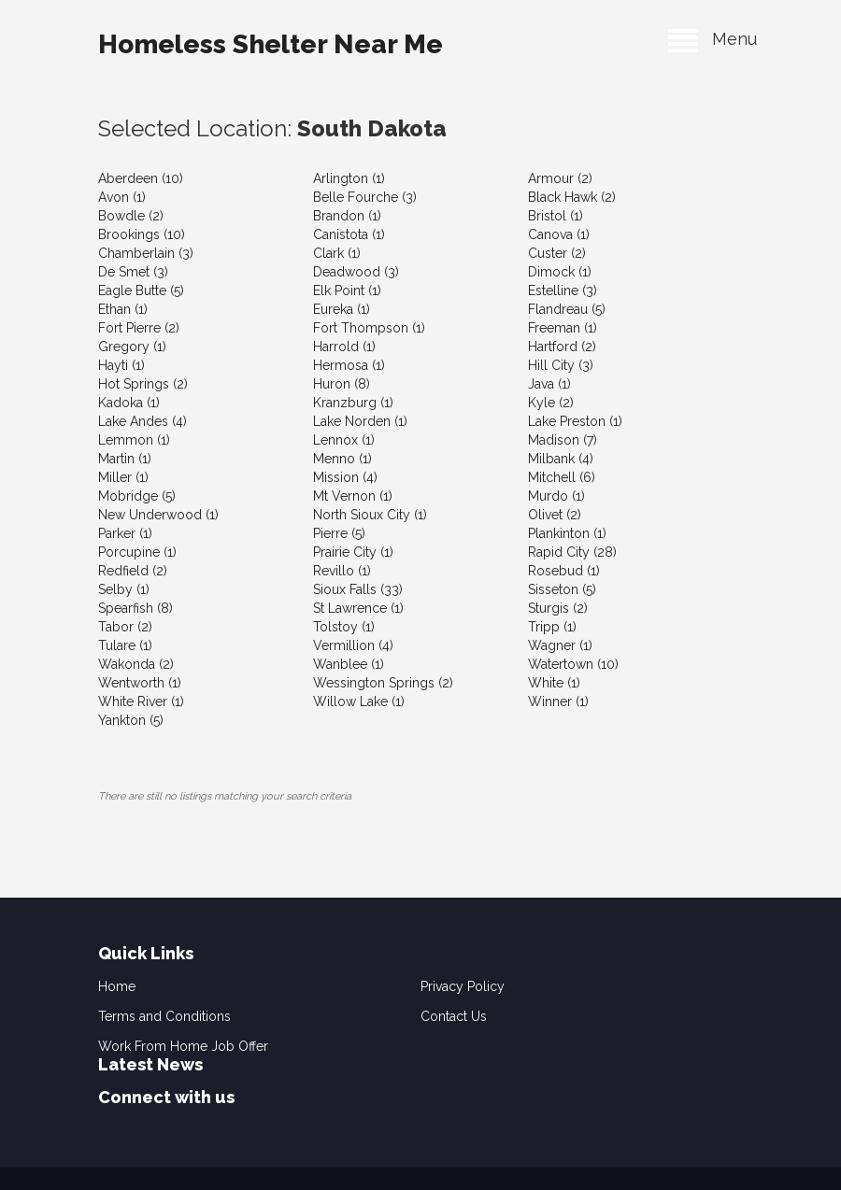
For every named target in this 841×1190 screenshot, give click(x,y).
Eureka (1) (341, 309)
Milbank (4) (560, 458)
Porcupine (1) (137, 552)
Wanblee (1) (348, 664)
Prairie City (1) (353, 552)
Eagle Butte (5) (141, 290)
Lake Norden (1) (360, 421)
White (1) (554, 682)
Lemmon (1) (134, 439)
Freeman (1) (562, 327)
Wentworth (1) (139, 682)
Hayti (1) (121, 365)
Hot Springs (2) (143, 383)
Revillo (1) (342, 570)
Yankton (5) (131, 720)
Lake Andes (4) (142, 421)
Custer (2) (557, 253)
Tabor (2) (125, 626)
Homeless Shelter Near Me (270, 44)
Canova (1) (559, 234)
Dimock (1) (560, 271)
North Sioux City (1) (370, 514)
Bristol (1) (555, 215)
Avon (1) (122, 197)
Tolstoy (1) (344, 626)
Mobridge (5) (137, 496)
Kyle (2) (551, 402)
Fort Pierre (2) (138, 327)
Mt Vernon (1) (352, 496)
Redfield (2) (132, 570)
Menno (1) (342, 458)
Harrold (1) (344, 346)
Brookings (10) (141, 234)
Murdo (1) (556, 496)
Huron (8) (341, 383)
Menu (712, 39)
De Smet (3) (133, 271)
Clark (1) (337, 253)
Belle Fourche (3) (365, 197)
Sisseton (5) (562, 589)
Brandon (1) (347, 215)
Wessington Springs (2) (383, 682)
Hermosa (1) (349, 365)
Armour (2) (560, 178)
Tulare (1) (125, 645)
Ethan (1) (123, 309)
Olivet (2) (554, 514)
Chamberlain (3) (145, 253)
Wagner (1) (560, 645)
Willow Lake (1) (359, 701)
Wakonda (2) (136, 664)
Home (116, 986)
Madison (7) (562, 439)
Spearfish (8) (135, 608)
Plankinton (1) (567, 533)
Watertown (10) (573, 664)
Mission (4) (345, 477)
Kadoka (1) (129, 402)
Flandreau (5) (567, 309)
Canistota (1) (349, 234)
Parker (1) (125, 533)
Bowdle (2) (131, 215)
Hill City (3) (560, 365)
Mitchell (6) (561, 477)
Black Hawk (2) (572, 197)
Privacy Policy (462, 986)
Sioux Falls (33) (358, 589)
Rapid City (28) (572, 552)
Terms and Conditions (164, 1016)
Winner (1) (558, 701)
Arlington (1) (349, 178)
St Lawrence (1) (358, 608)
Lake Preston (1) (575, 421)
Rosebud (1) (564, 570)
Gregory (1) (132, 346)
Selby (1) (124, 589)
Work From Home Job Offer (183, 1046)
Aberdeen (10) (140, 178)
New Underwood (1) (158, 514)
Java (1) (549, 383)
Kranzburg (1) (353, 402)
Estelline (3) (562, 290)
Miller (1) (123, 477)
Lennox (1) (344, 439)
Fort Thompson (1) (369, 327)
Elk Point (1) (347, 290)
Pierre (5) (339, 533)
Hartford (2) (562, 346)
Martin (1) (124, 458)
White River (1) (141, 701)
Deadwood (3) (356, 271)
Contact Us (453, 1016)
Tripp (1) (552, 626)
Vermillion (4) (353, 645)
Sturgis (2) (558, 608)
